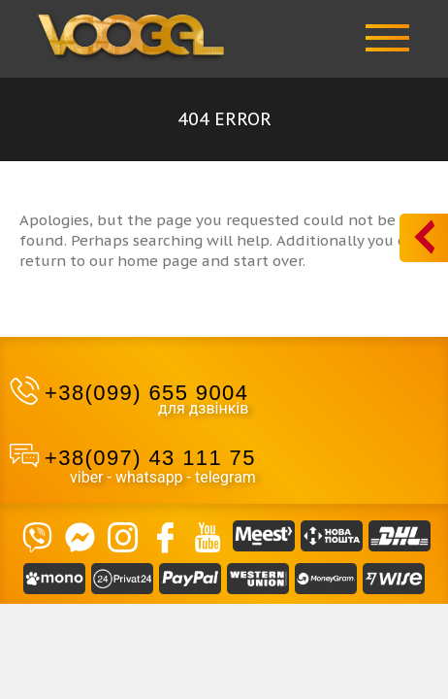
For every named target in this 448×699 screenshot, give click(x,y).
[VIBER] (36, 535)
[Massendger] (79, 535)
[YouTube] (207, 535)
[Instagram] (122, 535)
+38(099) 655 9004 (146, 393)
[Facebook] (164, 535)
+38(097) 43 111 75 (150, 458)
